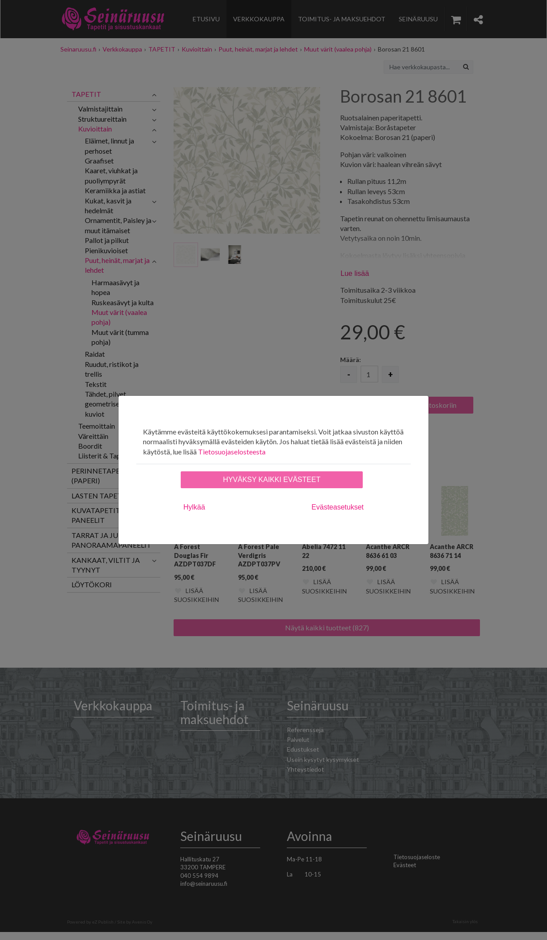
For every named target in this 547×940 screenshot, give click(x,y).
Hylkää (194, 507)
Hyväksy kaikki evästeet (271, 479)
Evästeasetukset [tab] (338, 507)
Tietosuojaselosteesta (232, 451)
